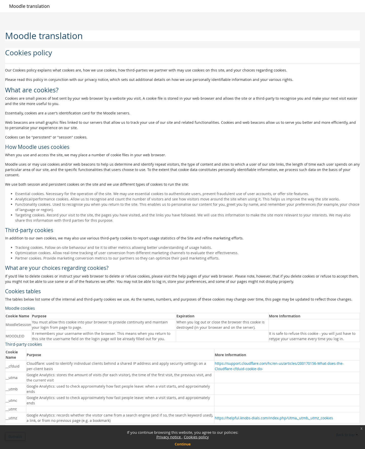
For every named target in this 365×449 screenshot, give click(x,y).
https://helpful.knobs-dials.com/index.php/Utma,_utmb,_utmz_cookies (274, 418)
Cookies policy (196, 436)
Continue (183, 444)
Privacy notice (169, 436)
